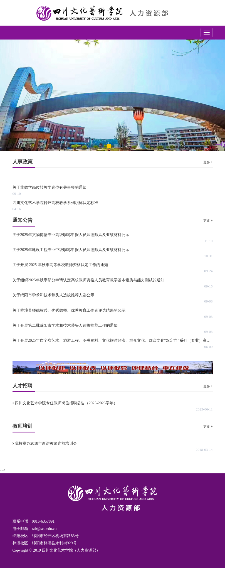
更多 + (208, 162)
